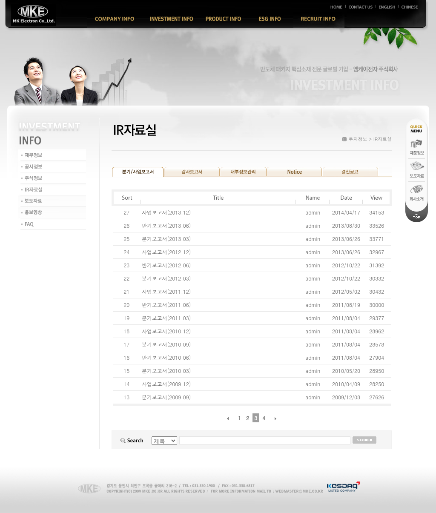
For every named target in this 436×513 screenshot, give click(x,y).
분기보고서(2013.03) (167, 238)
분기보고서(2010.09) (167, 344)
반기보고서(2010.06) (167, 357)
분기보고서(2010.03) (167, 370)
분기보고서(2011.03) (167, 317)
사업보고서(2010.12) (167, 331)
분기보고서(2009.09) (167, 397)
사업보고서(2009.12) (167, 383)
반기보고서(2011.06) (167, 304)
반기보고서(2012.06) (167, 265)
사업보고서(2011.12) (167, 291)
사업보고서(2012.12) (167, 251)
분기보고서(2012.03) (167, 278)
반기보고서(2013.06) (167, 225)
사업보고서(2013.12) (167, 212)
